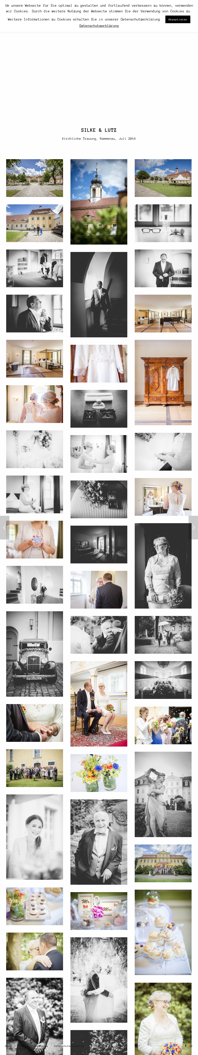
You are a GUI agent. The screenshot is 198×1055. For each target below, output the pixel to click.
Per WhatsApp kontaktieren (27, 1048)
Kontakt (23, 1046)
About (8, 1046)
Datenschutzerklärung (69, 1046)
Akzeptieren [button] (177, 19)
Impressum (41, 1046)
